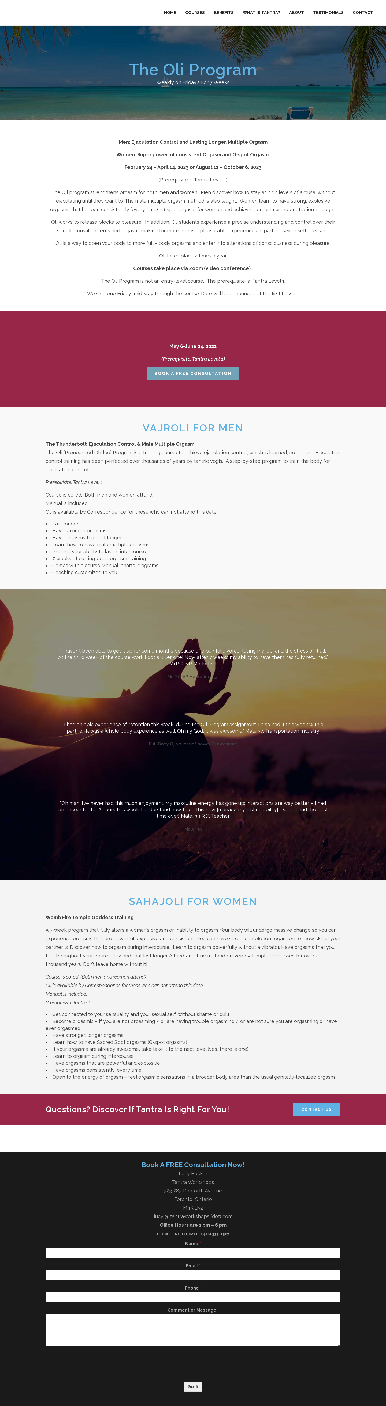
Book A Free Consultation (193, 373)
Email (193, 1265)
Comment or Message (193, 1310)
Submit (193, 1387)
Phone (193, 1288)
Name (193, 1243)
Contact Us (316, 1109)
